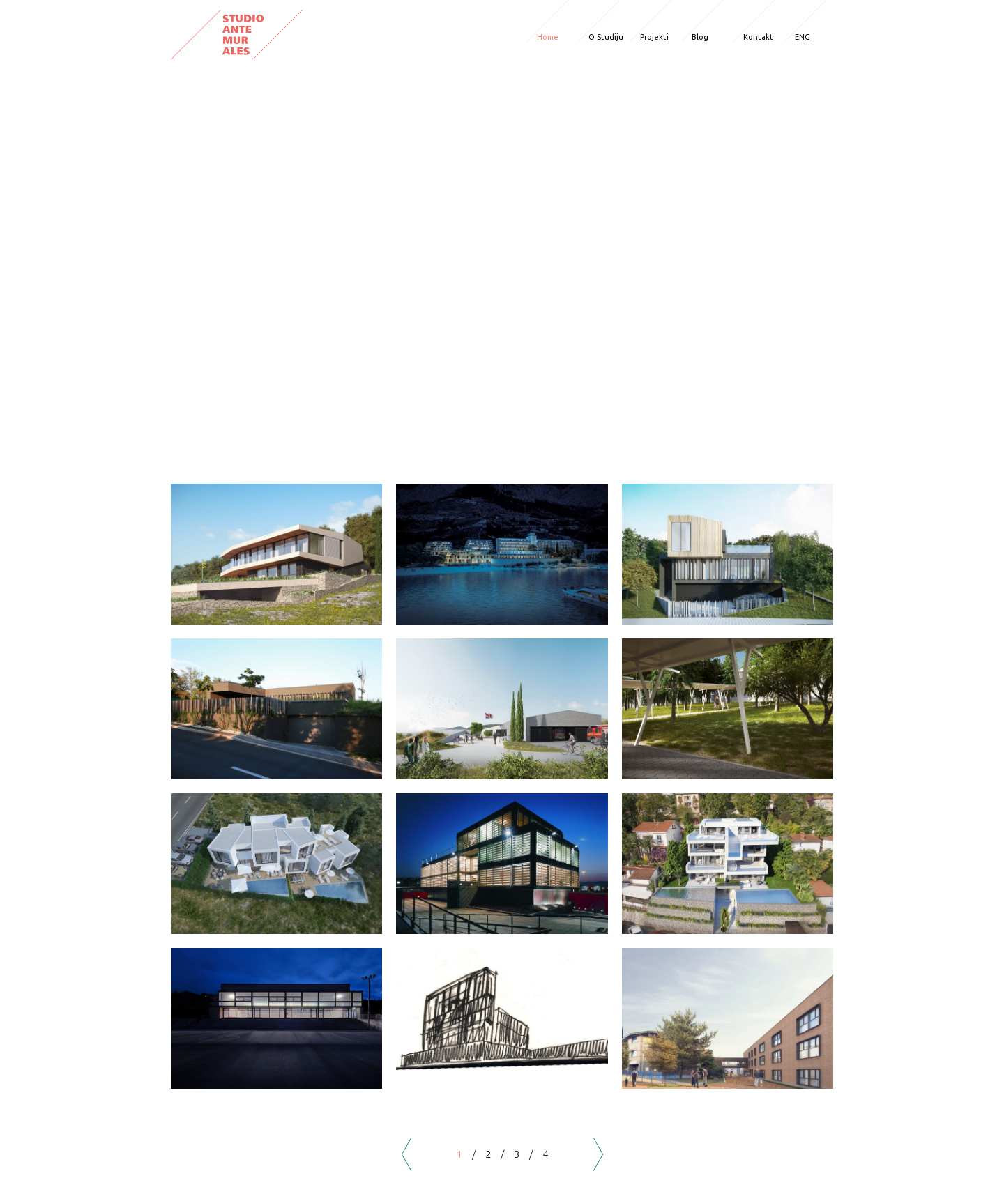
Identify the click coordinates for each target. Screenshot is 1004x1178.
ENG (802, 37)
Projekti (654, 37)
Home (547, 37)
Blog (700, 37)
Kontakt (758, 37)
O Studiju (605, 37)
